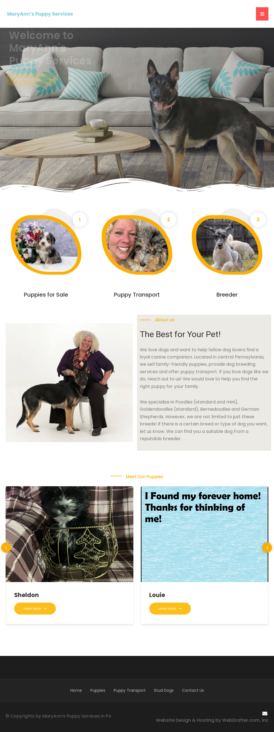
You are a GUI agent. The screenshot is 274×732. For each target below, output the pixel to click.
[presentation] (6, 548)
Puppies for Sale (46, 295)
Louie (157, 595)
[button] (262, 14)
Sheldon (26, 595)
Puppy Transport (137, 295)
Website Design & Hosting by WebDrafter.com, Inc (212, 720)
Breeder (227, 295)
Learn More (35, 608)
